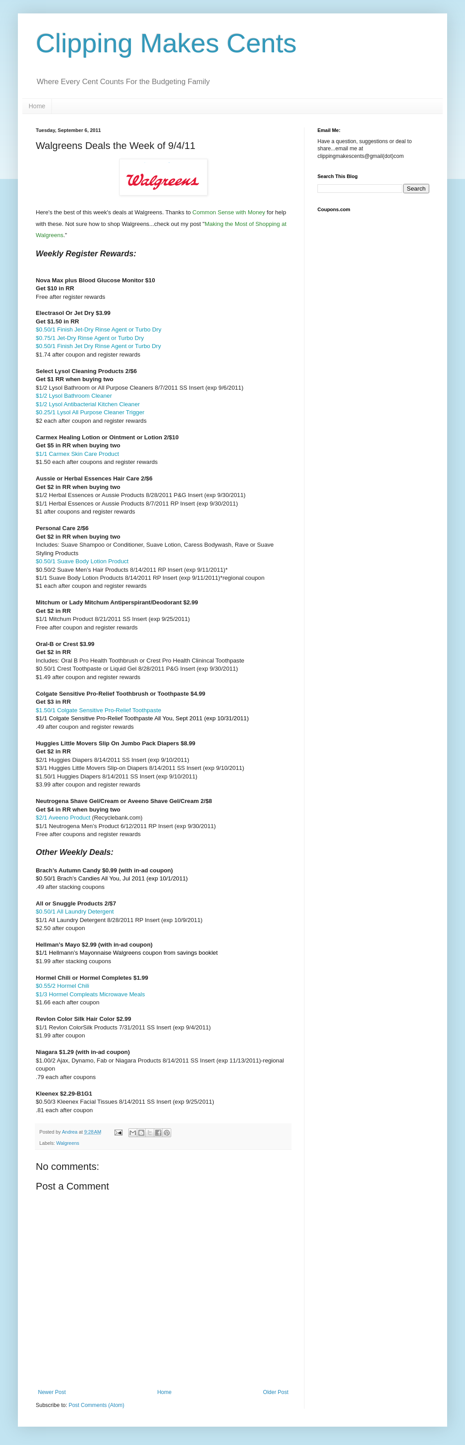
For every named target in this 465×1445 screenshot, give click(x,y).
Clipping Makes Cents (166, 43)
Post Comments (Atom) (96, 1405)
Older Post (275, 1392)
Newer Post (52, 1392)
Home (37, 106)
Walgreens (67, 1143)
